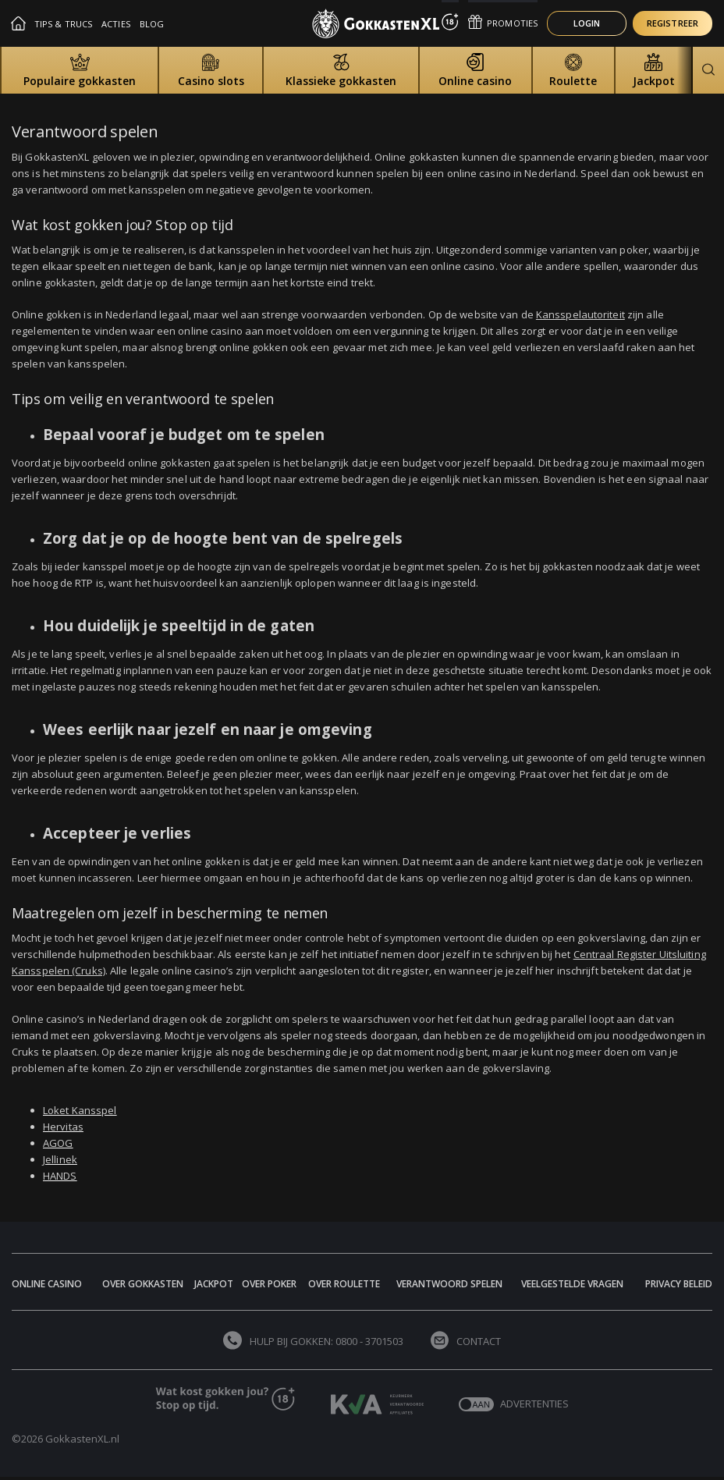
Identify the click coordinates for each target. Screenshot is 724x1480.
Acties (115, 24)
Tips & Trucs (63, 24)
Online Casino (47, 1283)
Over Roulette (344, 1283)
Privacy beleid (678, 1283)
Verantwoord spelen (449, 1283)
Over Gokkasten (142, 1283)
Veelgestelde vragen (572, 1283)
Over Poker (269, 1283)
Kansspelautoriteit (580, 314)
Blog (152, 24)
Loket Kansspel (79, 1110)
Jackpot (213, 1283)
